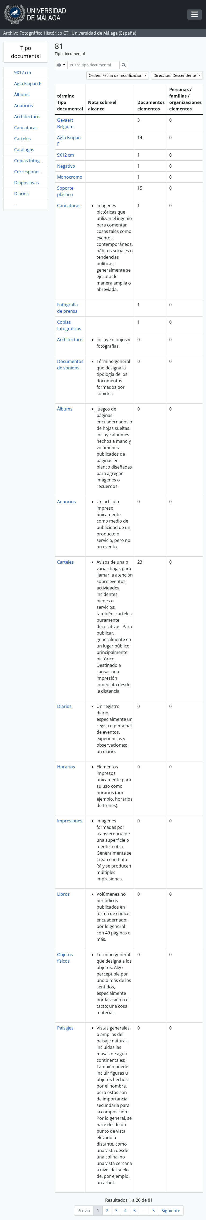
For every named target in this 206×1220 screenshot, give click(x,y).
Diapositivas (26, 183)
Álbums (22, 95)
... (15, 205)
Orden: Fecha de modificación (116, 75)
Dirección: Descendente (175, 75)
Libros (63, 894)
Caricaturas (26, 128)
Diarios (21, 194)
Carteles (22, 139)
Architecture (26, 117)
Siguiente (170, 1211)
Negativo (66, 166)
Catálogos (24, 150)
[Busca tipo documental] (93, 65)
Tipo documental (26, 52)
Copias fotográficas (33, 161)
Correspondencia (31, 172)
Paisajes (65, 1028)
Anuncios (23, 106)
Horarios (66, 767)
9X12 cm (22, 72)
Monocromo (69, 177)
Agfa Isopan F (27, 84)
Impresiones (69, 821)
